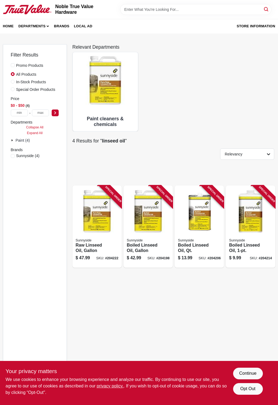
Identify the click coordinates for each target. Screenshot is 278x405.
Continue (247, 373)
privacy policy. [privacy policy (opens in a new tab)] (110, 386)
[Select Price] (55, 112)
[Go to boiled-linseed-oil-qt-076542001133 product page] (199, 226)
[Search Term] (196, 9)
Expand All (35, 133)
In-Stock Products (31, 82)
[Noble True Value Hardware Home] (27, 9)
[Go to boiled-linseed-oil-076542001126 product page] (250, 226)
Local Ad (83, 26)
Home (8, 26)
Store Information (256, 26)
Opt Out (247, 388)
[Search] (266, 9)
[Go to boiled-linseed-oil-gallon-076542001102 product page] (148, 226)
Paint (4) (23, 140)
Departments (31, 26)
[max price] (40, 112)
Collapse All (34, 127)
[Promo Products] (13, 65)
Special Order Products (35, 89)
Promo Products (29, 65)
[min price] (19, 112)
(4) (27, 156)
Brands (62, 26)
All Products (26, 74)
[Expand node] (13, 140)
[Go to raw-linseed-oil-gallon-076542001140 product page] (97, 226)
